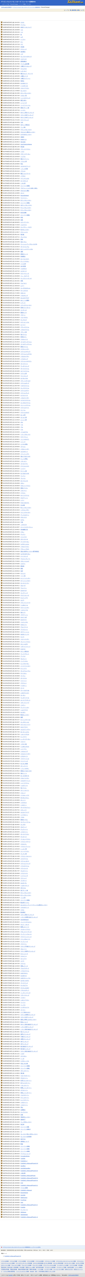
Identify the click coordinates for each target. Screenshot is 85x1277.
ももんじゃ (24, 956)
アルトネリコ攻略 (15, 1265)
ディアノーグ (24, 941)
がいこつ (23, 800)
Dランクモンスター (26, 200)
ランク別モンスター (26, 1122)
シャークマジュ (25, 783)
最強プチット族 (25, 107)
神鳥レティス (24, 966)
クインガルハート (25, 939)
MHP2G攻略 (70, 1267)
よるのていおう (25, 693)
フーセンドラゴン (25, 839)
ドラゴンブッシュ (25, 846)
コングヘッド (24, 593)
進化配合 (23, 51)
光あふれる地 (24, 1063)
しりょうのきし (25, 768)
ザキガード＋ (24, 1078)
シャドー (23, 468)
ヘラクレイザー (25, 510)
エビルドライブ (25, 812)
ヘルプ (81, 10)
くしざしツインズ (25, 992)
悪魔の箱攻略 (13, 1269)
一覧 (70, 10)
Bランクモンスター (26, 507)
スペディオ (24, 310)
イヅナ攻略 (40, 1269)
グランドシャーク (25, 602)
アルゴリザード (25, 968)
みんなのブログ (25, 298)
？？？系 (23, 576)
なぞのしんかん (25, 544)
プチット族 (24, 332)
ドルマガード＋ (25, 1095)
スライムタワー (25, 390)
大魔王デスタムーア (26, 66)
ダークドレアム (25, 246)
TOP (22, 122)
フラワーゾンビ (25, 758)
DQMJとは (24, 139)
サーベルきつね (25, 690)
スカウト (23, 563)
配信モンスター (25, 714)
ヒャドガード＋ (25, 1100)
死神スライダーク (25, 307)
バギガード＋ (24, 1102)
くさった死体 (24, 168)
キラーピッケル (25, 322)
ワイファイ (24, 198)
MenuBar (23, 142)
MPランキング (25, 1041)
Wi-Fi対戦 (23, 266)
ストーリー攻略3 (25, 215)
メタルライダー (25, 398)
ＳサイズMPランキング (27, 115)
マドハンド (24, 878)
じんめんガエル (25, 746)
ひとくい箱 (24, 471)
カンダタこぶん (25, 722)
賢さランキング (25, 1031)
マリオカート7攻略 (61, 1267)
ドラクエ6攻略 (5, 1261)
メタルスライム (25, 329)
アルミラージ (24, 627)
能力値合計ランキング (27, 1046)
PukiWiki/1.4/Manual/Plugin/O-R (29, 1163)
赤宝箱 (22, 46)
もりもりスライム (25, 400)
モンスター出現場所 (26, 1136)
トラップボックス (25, 434)
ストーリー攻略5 (25, 1151)
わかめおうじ (24, 83)
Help (22, 1202)
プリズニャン (24, 629)
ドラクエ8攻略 (22, 1261)
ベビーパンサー (25, 639)
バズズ (22, 151)
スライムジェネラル (26, 354)
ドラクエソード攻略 (50, 1261)
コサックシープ (25, 702)
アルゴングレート (25, 558)
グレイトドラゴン (25, 641)
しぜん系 (23, 183)
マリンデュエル (25, 178)
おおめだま (24, 975)
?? (21, 1131)
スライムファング (25, 863)
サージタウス (24, 290)
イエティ (23, 705)
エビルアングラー (25, 729)
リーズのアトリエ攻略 (62, 1265)
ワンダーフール (25, 697)
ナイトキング (24, 556)
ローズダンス (24, 181)
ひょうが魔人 (24, 458)
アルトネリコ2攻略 (26, 1265)
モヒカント (24, 658)
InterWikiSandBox (25, 1168)
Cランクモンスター (26, 210)
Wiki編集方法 (24, 529)
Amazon (32, 1271)
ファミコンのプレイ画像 (22, 1271)
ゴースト (23, 1010)
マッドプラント (25, 654)
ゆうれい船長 (24, 763)
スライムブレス (25, 393)
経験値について (25, 1141)
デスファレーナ (25, 595)
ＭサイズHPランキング (27, 117)
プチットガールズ (25, 380)
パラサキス (24, 802)
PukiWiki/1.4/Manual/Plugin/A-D (29, 1170)
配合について (24, 1022)
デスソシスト (24, 232)
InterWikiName (25, 919)
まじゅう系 (24, 417)
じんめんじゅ (24, 605)
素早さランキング (25, 1034)
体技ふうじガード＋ (26, 1092)
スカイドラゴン (25, 88)
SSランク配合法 (25, 124)
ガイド (22, 193)
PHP (22, 1183)
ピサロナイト (24, 756)
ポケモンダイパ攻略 (69, 1263)
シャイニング (24, 875)
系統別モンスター (25, 1117)
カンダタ (23, 824)
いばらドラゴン (25, 1000)
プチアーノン (24, 615)
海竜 (22, 220)
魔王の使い (24, 100)
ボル (22, 422)
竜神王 (22, 81)
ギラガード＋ (24, 1090)
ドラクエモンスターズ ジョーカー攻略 (66, 1261)
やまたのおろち (25, 502)
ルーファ (23, 324)
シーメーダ (24, 103)
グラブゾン (24, 944)
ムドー (22, 285)
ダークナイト (24, 363)
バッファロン (24, 661)
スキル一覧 (24, 95)
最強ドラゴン (24, 488)
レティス (23, 302)
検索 (78, 10)
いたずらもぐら (25, 1007)
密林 (22, 239)
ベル (22, 424)
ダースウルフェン (25, 807)
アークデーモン (25, 541)
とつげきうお (24, 85)
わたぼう (23, 712)
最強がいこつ (24, 254)
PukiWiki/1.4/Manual (26, 1190)
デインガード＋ (25, 1097)
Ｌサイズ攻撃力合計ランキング (29, 917)
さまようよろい (25, 778)
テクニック (24, 49)
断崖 (22, 1144)
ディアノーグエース (26, 934)
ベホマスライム (25, 385)
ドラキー (23, 997)
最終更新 (74, 10)
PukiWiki (23, 1207)
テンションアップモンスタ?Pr (29, 244)
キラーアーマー (25, 222)
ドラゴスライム (25, 866)
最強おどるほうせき (26, 771)
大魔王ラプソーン (25, 78)
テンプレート (24, 1209)
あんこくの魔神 (25, 300)
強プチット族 (24, 890)
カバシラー (24, 958)
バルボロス (24, 268)
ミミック (23, 441)
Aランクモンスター (26, 93)
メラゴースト (24, 873)
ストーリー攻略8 (25, 1066)
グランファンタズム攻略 (49, 1265)
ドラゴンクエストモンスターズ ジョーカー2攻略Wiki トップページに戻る (22, 1247)
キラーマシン (24, 437)
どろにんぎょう (25, 990)
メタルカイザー (25, 356)
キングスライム (25, 388)
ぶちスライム (24, 858)
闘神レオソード (25, 927)
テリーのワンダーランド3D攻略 (24, 1263)
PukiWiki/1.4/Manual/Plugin (28, 1175)
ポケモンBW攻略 (47, 1263)
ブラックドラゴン (25, 149)
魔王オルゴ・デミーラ (27, 73)
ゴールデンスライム (26, 344)
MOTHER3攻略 (40, 1267)
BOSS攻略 (23, 212)
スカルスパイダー (25, 753)
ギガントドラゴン (25, 485)
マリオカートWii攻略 (50, 1267)
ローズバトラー (25, 583)
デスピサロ (24, 68)
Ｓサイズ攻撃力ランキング (28, 1014)
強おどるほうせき (25, 456)
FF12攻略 (22, 1267)
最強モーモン (24, 819)
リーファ (23, 1002)
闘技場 (22, 566)
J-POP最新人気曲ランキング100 (47, 1271)
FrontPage (23, 1200)
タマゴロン (24, 1056)
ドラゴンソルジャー (26, 856)
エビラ (22, 600)
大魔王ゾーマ (24, 76)
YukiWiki (23, 1158)
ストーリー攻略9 (25, 185)
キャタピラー (24, 985)
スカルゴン (24, 844)
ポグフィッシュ (25, 632)
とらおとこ (24, 685)
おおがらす (24, 590)
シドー (22, 500)
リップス (23, 1005)
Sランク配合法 (25, 651)
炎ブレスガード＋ (25, 1083)
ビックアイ (24, 736)
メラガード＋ (24, 832)
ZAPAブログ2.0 (69, 1269)
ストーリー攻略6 (25, 1146)
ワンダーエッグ (25, 366)
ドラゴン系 (24, 161)
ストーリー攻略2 (25, 900)
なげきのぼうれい (25, 554)
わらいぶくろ (24, 953)
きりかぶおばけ (25, 988)
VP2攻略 (80, 1265)
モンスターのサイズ (26, 56)
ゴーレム (23, 446)
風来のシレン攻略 (30, 1267)
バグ (22, 54)
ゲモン (22, 532)
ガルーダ (23, 585)
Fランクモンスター (26, 207)
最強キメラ (24, 312)
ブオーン (23, 315)
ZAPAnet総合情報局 (6, 7)
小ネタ (22, 22)
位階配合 (23, 1109)
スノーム (23, 410)
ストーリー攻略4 (25, 203)
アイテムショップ (25, 1153)
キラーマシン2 (25, 120)
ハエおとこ (24, 805)
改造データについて (26, 27)
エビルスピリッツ (25, 166)
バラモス (23, 176)
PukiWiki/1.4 (24, 1161)
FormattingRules (25, 1156)
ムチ (22, 37)
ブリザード (24, 880)
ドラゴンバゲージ (25, 841)
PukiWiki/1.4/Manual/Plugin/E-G (29, 1178)
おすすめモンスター (26, 134)
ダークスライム (25, 368)
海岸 (22, 571)
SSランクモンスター (26, 205)
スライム (23, 963)
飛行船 (22, 1073)
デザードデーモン (25, 154)
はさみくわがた (25, 980)
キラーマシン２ (25, 273)
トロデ (22, 1053)
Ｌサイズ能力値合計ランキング (29, 1029)
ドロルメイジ (24, 339)
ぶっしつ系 (24, 419)
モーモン (23, 695)
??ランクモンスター (26, 129)
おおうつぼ (24, 617)
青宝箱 (22, 146)
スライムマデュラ (25, 351)
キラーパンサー (25, 607)
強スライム (24, 334)
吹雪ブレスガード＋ (26, 1080)
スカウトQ (23, 59)
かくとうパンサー (25, 578)
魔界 (22, 717)
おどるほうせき (25, 473)
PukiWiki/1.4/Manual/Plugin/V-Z (29, 1205)
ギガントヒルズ (25, 561)
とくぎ (22, 1058)
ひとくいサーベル (25, 719)
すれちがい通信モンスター (28, 132)
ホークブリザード (25, 700)
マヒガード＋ (24, 871)
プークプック (24, 983)
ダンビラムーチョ (25, 671)
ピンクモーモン (25, 663)
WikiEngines (24, 1197)
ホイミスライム (25, 495)
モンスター (24, 90)
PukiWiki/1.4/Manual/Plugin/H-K (29, 1180)
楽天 (36, 1271)
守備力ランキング (25, 1036)
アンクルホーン (25, 515)
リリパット (24, 680)
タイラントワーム (25, 822)
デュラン (23, 534)
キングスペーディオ (26, 278)
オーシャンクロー (25, 580)
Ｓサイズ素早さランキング (28, 951)
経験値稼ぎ (24, 61)
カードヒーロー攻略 (58, 1269)
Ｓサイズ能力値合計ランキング (29, 1051)
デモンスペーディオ (26, 931)
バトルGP (23, 263)
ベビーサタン (24, 317)
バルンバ (23, 793)
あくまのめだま (25, 775)
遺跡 (22, 251)
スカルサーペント (25, 780)
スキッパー (24, 810)
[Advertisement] (42, 16)
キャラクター (24, 1112)
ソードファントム (25, 105)
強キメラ (23, 612)
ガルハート (24, 949)
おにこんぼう (24, 644)
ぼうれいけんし (25, 797)
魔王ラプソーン (25, 159)
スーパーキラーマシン (27, 527)
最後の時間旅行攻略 (23, 1269)
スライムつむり (25, 861)
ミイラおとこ (24, 814)
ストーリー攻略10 (26, 1129)
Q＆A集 (23, 505)
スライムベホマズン (26, 361)
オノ (22, 42)
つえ (22, 29)
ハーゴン (23, 110)
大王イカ (23, 293)
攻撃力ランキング (25, 1039)
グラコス (23, 171)
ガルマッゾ (24, 827)
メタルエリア (24, 751)
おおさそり (24, 619)
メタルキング (24, 295)
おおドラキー (24, 727)
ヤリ (22, 44)
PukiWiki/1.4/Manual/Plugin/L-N (29, 1217)
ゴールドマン (24, 463)
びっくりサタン (25, 261)
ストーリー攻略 (25, 1127)
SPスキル (23, 888)
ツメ (22, 32)
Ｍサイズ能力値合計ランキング (29, 1024)
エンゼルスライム (25, 402)
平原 (22, 522)
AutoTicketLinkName (26, 144)
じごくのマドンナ (25, 98)
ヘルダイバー (24, 785)
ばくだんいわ (24, 480)
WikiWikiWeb (24, 1214)
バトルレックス (25, 795)
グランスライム (25, 327)
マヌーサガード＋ (25, 1075)
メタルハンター (25, 449)
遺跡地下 (23, 1119)
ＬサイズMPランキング (27, 1027)
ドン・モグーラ (25, 276)
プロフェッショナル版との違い (29, 188)
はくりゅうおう (25, 259)
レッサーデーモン (25, 739)
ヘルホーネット (25, 885)
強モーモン (24, 242)
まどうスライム (25, 371)
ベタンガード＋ (25, 1085)
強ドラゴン (24, 788)
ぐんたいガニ (24, 622)
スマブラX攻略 (73, 1265)
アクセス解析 (24, 1187)
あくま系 (23, 415)
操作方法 (23, 1139)
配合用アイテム (25, 902)
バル (22, 429)
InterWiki (23, 1195)
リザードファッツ (25, 646)
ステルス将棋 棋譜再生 (9, 1271)
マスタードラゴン (25, 929)
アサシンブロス (25, 549)
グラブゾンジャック (26, 936)
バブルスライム (25, 971)
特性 (22, 217)
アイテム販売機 (25, 64)
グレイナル (24, 237)
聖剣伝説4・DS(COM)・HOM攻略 (10, 1267)
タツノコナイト (25, 790)
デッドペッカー (25, 707)
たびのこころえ (25, 1061)
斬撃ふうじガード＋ (26, 1087)
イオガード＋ (24, 1105)
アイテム (23, 24)
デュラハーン (24, 829)
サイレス (23, 573)
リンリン (23, 476)
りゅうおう (24, 283)
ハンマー (23, 39)
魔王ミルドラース (25, 173)
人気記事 (23, 1173)
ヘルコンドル (24, 610)
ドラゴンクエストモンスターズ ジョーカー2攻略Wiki (18, 2)
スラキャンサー (25, 349)
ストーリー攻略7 (25, 1148)
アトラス (23, 656)
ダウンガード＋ (25, 1070)
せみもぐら (24, 624)
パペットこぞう (25, 454)
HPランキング (24, 1044)
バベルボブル (24, 432)
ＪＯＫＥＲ (24, 524)
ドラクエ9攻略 (30, 1261)
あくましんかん (25, 732)
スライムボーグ (25, 383)
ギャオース (24, 836)
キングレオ (24, 319)
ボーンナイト (24, 766)
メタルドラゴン (25, 546)
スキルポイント (25, 907)
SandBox (23, 1166)
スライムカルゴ (25, 412)
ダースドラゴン (25, 834)
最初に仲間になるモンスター (28, 1019)
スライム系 (24, 373)
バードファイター (25, 666)
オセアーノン (24, 498)
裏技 (22, 568)
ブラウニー (24, 683)
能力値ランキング (25, 1048)
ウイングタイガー (25, 512)
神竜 (22, 280)
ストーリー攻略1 (25, 1068)
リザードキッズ (25, 995)
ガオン (22, 483)
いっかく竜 (24, 849)
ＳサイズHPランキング (27, 1017)
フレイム (23, 478)
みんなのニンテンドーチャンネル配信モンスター (34, 905)
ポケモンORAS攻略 (58, 1263)
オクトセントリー (25, 724)
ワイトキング (24, 376)
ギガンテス (24, 517)
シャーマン (24, 749)
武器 (22, 1114)
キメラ (22, 637)
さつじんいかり (25, 466)
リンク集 (23, 127)
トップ (66, 10)
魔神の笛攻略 (33, 1269)
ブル (22, 427)
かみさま (23, 649)
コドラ (22, 961)
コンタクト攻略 (48, 1269)
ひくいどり (24, 668)
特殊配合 (23, 256)
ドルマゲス (24, 224)
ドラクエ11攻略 (39, 1261)
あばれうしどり (25, 634)
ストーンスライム (25, 405)
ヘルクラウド (24, 710)
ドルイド (23, 741)
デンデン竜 (24, 853)
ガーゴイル (24, 678)
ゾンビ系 (23, 897)
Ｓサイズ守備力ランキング (28, 946)
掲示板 (22, 234)
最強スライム (24, 346)
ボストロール (24, 539)
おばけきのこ (24, 973)
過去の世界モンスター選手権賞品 (30, 551)
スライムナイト (25, 407)
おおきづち (24, 883)
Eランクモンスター (26, 895)
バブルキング (24, 359)
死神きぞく (24, 337)
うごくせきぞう (25, 439)
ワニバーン (24, 588)
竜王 (22, 163)
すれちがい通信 (25, 190)
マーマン (23, 676)
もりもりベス (24, 395)
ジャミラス (24, 537)
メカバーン (24, 490)
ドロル (22, 817)
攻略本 (22, 137)
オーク (22, 688)
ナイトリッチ (24, 761)
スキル (22, 910)
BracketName (24, 1192)
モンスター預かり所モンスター (29, 1134)
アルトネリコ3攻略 (37, 1265)
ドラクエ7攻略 (13, 1261)
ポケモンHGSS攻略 (38, 1263)
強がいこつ (24, 773)
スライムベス (24, 868)
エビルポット (24, 451)
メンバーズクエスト (26, 922)
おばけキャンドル (25, 978)
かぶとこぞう (24, 597)
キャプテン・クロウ (26, 227)
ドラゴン (23, 493)
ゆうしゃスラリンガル (27, 249)
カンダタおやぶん (25, 288)
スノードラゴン (25, 851)
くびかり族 (24, 744)
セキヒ (22, 519)
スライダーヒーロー (26, 305)
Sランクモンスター (26, 892)
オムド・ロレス (25, 924)
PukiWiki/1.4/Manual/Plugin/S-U (29, 1185)
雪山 (22, 1107)
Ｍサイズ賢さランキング (27, 112)
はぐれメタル (24, 378)
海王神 (22, 1124)
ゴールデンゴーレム (26, 341)
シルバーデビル (25, 734)
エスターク (24, 271)
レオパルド (24, 71)
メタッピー (24, 461)
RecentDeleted (25, 195)
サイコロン (24, 673)
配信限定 (23, 912)
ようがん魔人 (24, 444)
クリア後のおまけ (25, 1012)
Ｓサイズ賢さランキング (27, 914)
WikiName (23, 1212)
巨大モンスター (25, 229)
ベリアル (23, 156)
